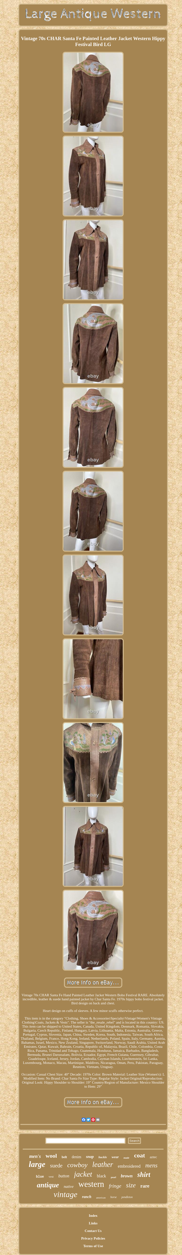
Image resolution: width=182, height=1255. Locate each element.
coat (139, 1155)
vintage (65, 1194)
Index (93, 1215)
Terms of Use (93, 1246)
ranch (86, 1197)
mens (151, 1165)
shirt (143, 1174)
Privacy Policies (93, 1238)
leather (102, 1164)
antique (48, 1185)
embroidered (129, 1166)
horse (113, 1197)
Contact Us (93, 1231)
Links (93, 1223)
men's (35, 1156)
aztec (153, 1157)
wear (115, 1157)
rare (144, 1186)
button (63, 1176)
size (131, 1185)
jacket (83, 1174)
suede (56, 1166)
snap (90, 1156)
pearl (113, 1177)
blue (40, 1177)
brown (127, 1175)
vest (51, 1176)
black (101, 1176)
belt (64, 1157)
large (37, 1164)
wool (51, 1156)
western (91, 1184)
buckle (103, 1157)
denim (76, 1157)
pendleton (126, 1197)
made (126, 1157)
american (100, 1197)
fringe (115, 1186)
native (69, 1186)
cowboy (77, 1165)
